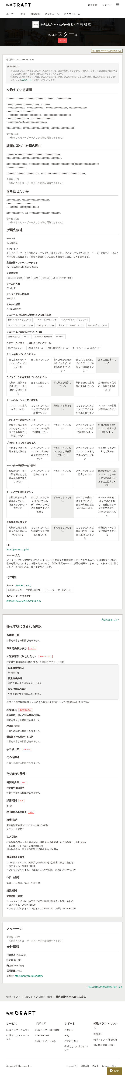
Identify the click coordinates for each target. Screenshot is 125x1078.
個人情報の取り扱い (104, 1045)
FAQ (66, 1035)
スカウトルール (72, 14)
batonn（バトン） (110, 1066)
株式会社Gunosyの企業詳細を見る (107, 51)
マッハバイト (72, 1066)
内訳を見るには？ (110, 619)
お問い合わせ (71, 1041)
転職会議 (85, 1066)
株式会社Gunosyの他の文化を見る (24, 601)
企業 (23, 14)
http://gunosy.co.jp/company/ (29, 976)
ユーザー (11, 14)
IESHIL (95, 1066)
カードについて (23, 585)
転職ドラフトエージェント (18, 1037)
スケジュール (52, 14)
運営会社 (98, 1034)
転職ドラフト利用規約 (105, 1039)
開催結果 (35, 14)
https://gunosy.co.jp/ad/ (18, 549)
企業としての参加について (76, 1048)
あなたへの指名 (44, 996)
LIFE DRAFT (42, 1035)
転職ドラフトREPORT (47, 1030)
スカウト (28, 996)
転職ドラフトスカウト (18, 1030)
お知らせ (69, 1030)
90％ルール (27, 80)
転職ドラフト (13, 996)
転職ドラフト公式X (45, 1041)
